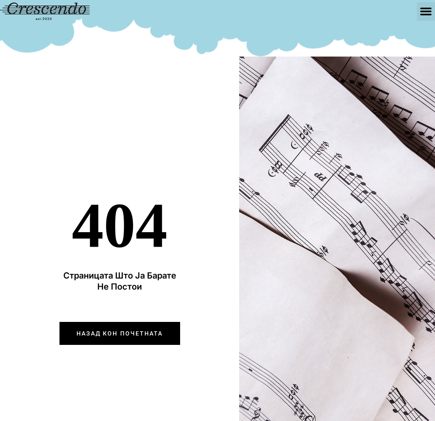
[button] (426, 11)
